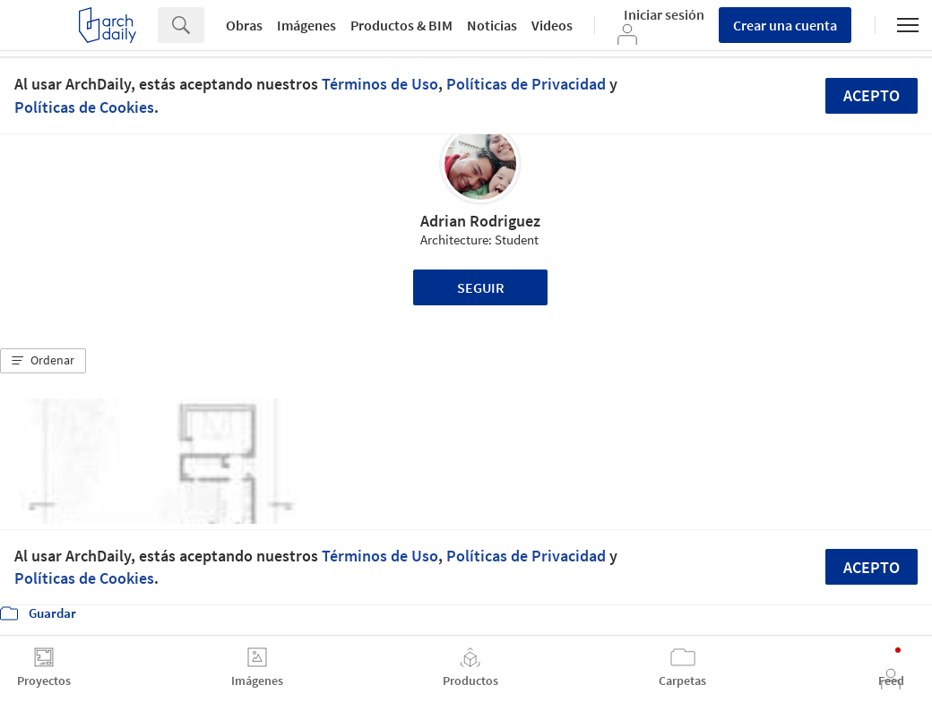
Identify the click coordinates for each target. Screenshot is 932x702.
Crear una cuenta (785, 25)
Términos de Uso (380, 83)
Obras (244, 25)
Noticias (492, 25)
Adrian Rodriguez (480, 220)
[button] (43, 360)
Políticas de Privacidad (526, 83)
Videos (552, 25)
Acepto (871, 95)
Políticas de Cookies (84, 107)
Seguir (481, 287)
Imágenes (306, 25)
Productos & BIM (401, 25)
